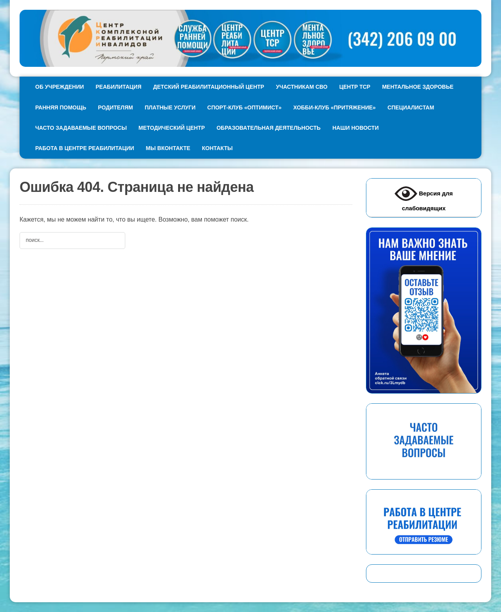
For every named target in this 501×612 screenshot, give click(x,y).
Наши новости (355, 128)
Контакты (217, 148)
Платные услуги (170, 107)
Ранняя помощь (60, 107)
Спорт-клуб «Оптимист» (244, 107)
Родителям (115, 107)
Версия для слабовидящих (424, 197)
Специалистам (410, 107)
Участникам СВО (302, 87)
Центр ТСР (354, 87)
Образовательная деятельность (268, 128)
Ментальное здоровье (417, 87)
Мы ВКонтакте (168, 148)
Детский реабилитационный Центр (208, 87)
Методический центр (172, 128)
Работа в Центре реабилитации (84, 148)
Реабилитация (118, 87)
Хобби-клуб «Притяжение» (334, 107)
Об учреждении (59, 87)
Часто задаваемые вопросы (81, 128)
